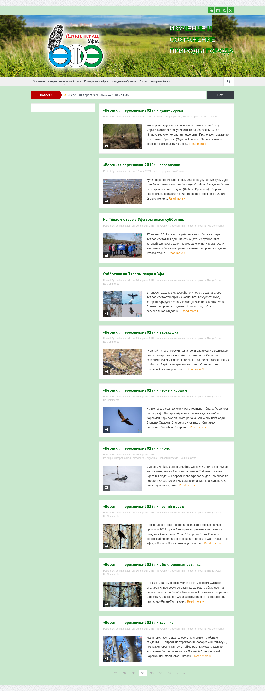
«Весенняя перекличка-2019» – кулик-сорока (143, 110)
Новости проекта (192, 116)
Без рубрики (163, 171)
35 (152, 673)
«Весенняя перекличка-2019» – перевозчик (141, 164)
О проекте (39, 81)
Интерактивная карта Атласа (64, 81)
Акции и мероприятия (168, 116)
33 (134, 673)
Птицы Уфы (214, 280)
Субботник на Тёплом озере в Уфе (133, 273)
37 (169, 673)
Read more (197, 143)
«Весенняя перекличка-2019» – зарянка (138, 622)
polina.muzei (123, 116)
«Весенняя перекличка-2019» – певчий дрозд (143, 506)
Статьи (143, 81)
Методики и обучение (124, 81)
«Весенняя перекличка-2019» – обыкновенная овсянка (152, 564)
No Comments (212, 116)
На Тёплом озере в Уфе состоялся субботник (143, 219)
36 (161, 673)
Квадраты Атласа (161, 81)
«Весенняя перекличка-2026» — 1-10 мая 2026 (99, 95)
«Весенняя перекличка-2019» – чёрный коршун (145, 390)
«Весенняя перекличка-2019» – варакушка (140, 332)
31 (116, 673)
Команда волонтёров (96, 81)
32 (125, 673)
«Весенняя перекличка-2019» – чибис (136, 448)
